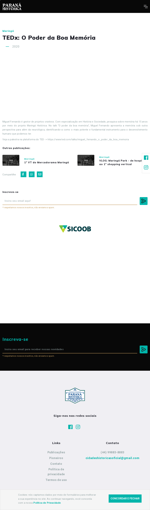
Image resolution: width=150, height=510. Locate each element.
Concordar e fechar (125, 498)
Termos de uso (56, 482)
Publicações (56, 455)
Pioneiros (56, 460)
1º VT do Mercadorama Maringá (49, 162)
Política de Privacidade (47, 502)
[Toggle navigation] (146, 6)
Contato (56, 466)
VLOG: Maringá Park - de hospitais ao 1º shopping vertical (119, 164)
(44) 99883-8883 (112, 455)
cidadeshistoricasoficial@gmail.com (112, 460)
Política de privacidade (56, 474)
